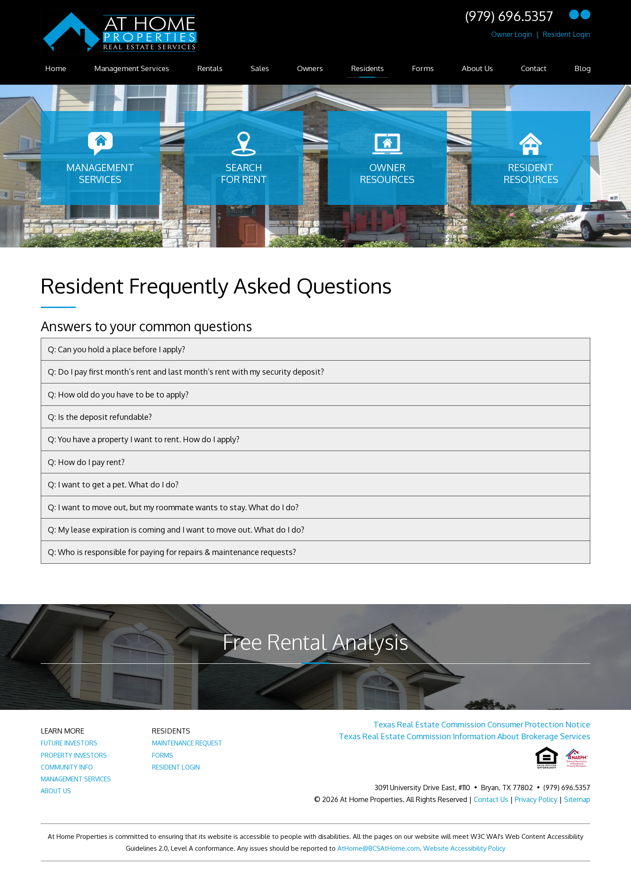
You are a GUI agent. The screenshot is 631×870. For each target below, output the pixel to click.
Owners (310, 68)
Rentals (210, 68)
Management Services (131, 68)
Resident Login (566, 34)
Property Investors (74, 755)
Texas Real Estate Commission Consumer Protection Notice (481, 724)
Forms (423, 68)
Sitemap (577, 799)
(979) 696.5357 (509, 15)
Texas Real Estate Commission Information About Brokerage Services (464, 736)
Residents (367, 68)
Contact (533, 68)
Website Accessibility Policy (464, 848)
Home (55, 68)
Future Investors (69, 743)
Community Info (67, 767)
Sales (260, 68)
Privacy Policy (536, 799)
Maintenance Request (187, 743)
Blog (582, 68)
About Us (477, 68)
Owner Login (511, 34)
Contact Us (491, 799)
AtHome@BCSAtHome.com (378, 848)
